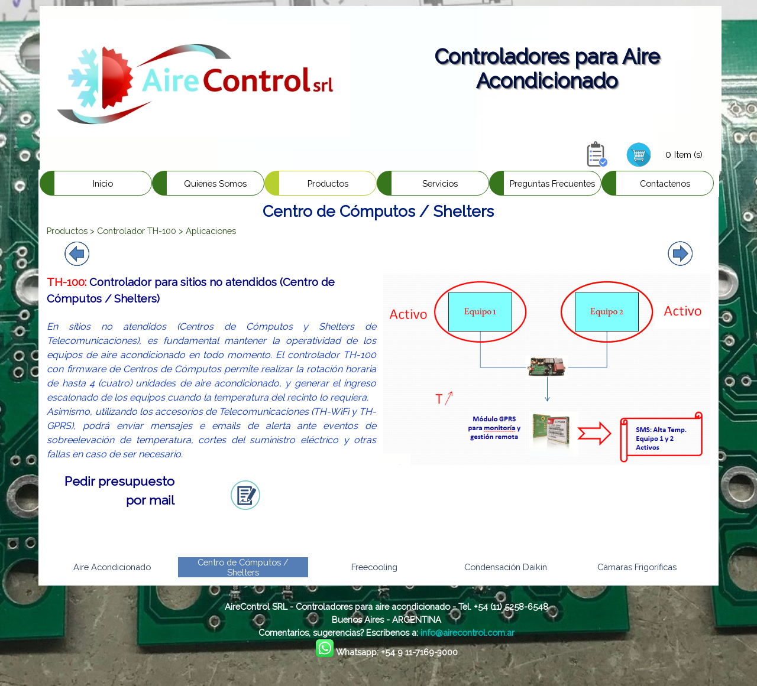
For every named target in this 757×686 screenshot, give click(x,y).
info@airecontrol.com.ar (467, 633)
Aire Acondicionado (112, 567)
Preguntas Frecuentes (552, 183)
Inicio (103, 183)
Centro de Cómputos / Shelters (243, 567)
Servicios (440, 183)
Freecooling (374, 567)
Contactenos (665, 183)
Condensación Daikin (505, 567)
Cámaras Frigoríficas (637, 567)
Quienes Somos (215, 183)
